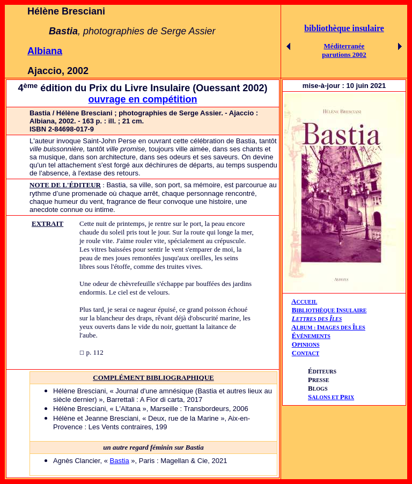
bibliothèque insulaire (344, 28)
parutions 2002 (344, 54)
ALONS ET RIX (331, 397)
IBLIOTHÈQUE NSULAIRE (331, 310)
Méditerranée (344, 46)
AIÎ (328, 327)
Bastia (119, 461)
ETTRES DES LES (319, 319)
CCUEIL (306, 302)
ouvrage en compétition (142, 99)
